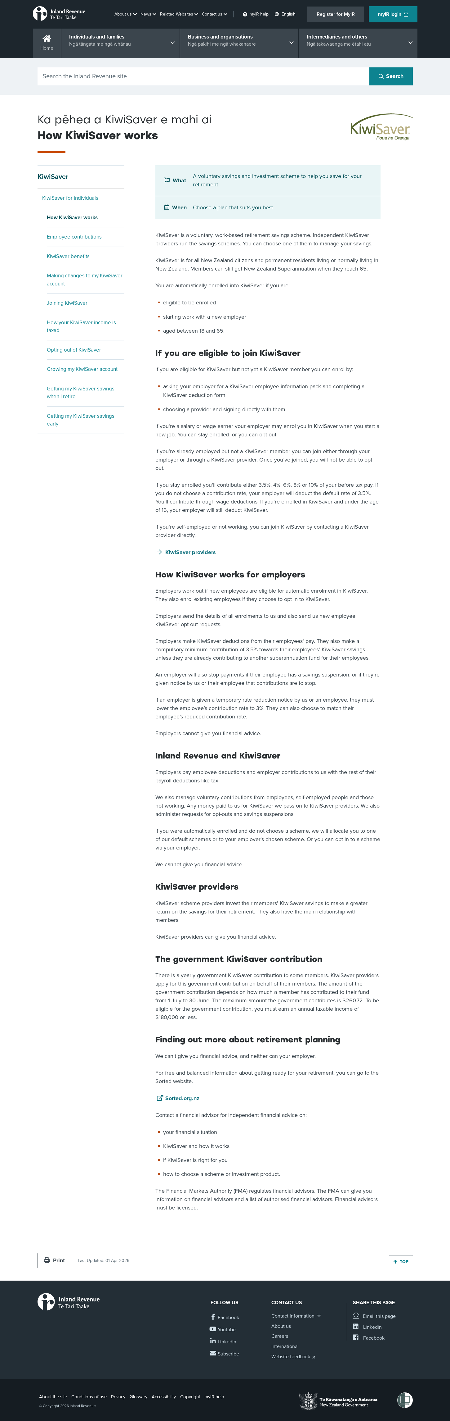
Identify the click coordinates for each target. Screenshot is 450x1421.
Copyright (190, 1397)
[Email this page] (374, 1316)
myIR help (214, 1397)
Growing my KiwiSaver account (82, 369)
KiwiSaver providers (190, 552)
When (179, 207)
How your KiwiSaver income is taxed (81, 326)
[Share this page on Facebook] (369, 1338)
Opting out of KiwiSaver (74, 350)
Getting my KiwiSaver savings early (80, 420)
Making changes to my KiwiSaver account (85, 279)
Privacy (118, 1397)
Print (54, 1260)
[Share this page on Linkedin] (367, 1327)
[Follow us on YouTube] (223, 1330)
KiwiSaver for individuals (70, 198)
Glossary (138, 1397)
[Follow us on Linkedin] (223, 1342)
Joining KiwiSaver (67, 303)
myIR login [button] (393, 14)
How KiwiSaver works (72, 217)
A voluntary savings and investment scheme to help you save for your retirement (277, 180)
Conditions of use (89, 1397)
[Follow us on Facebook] (225, 1318)
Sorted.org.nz (182, 1098)
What (179, 180)
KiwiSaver (53, 177)
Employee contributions (74, 237)
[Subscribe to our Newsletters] (225, 1354)
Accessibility (164, 1397)
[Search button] (391, 76)
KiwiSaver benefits (68, 256)
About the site (53, 1397)
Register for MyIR (336, 14)
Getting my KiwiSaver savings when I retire (80, 392)
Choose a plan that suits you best (233, 207)
